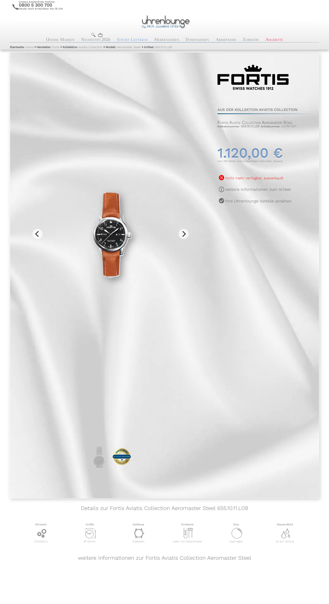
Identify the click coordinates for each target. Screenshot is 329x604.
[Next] (184, 234)
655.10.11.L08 (158, 47)
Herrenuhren (166, 39)
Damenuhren (197, 39)
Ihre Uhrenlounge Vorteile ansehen (258, 201)
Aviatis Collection (82, 47)
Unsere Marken (60, 39)
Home (21, 47)
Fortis (48, 47)
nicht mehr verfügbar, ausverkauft (254, 178)
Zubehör (251, 39)
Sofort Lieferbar (132, 39)
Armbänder (226, 39)
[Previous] (37, 234)
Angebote (274, 39)
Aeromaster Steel (123, 47)
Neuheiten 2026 (95, 39)
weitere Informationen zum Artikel (258, 189)
